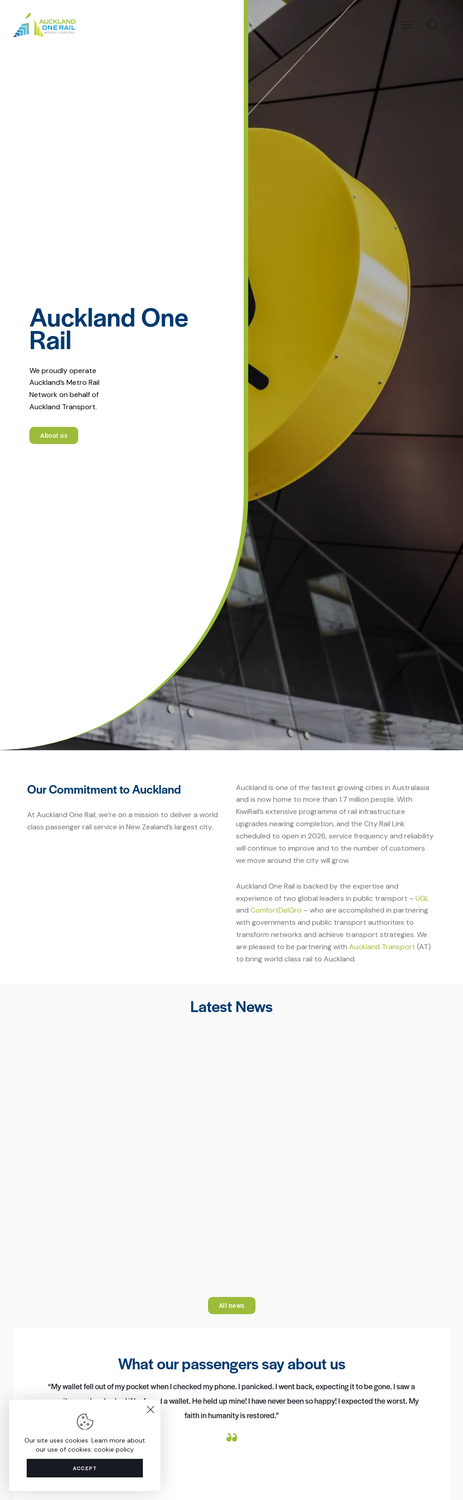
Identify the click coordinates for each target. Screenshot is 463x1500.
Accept (85, 1466)
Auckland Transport (382, 946)
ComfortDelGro (276, 910)
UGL (422, 898)
